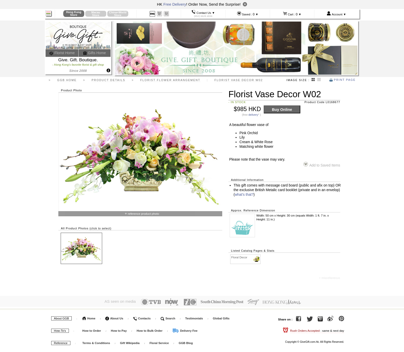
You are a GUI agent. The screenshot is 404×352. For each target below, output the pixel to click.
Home (88, 317)
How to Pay (119, 329)
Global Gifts (221, 317)
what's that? (244, 195)
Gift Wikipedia (130, 342)
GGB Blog (186, 342)
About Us (114, 317)
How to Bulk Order (150, 329)
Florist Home (62, 53)
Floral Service (159, 342)
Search (168, 317)
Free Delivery (174, 4)
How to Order (91, 329)
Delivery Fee (184, 329)
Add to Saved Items (321, 164)
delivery (253, 114)
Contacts (142, 317)
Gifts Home (94, 53)
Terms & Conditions (96, 342)
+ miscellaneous (329, 277)
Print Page (342, 79)
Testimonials (194, 317)
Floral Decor (245, 257)
